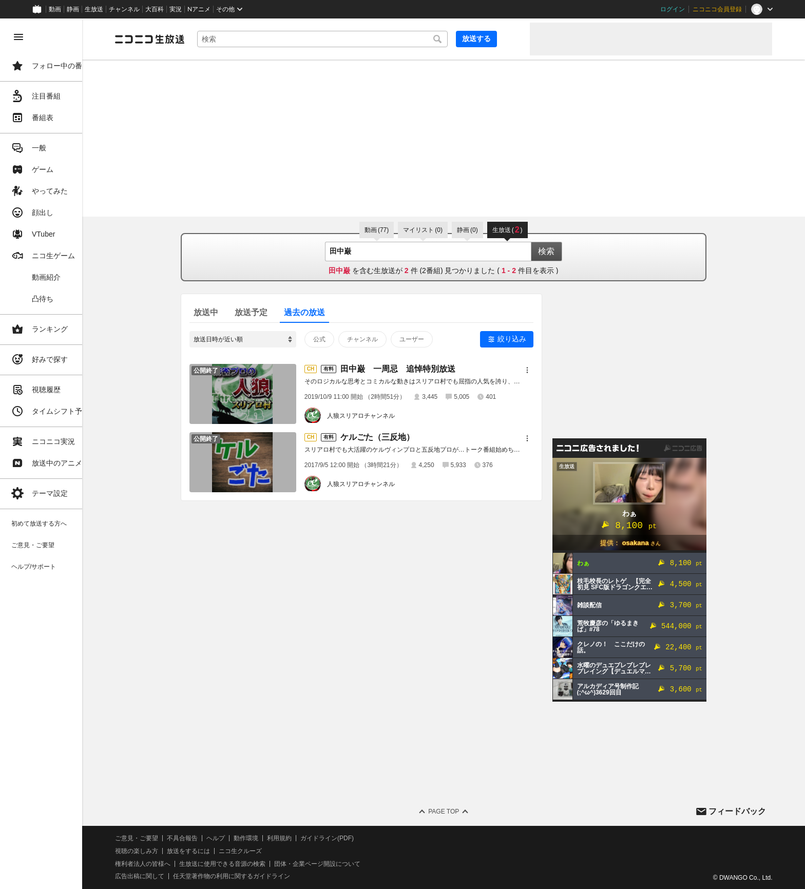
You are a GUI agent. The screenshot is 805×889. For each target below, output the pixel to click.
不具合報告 (215, 838)
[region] (57, 453)
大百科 (154, 9)
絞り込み (528, 339)
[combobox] (349, 39)
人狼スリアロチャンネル (377, 415)
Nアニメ (198, 9)
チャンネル (124, 9)
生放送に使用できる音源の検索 (255, 864)
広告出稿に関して (172, 876)
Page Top (460, 811)
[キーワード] (349, 39)
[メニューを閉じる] (18, 37)
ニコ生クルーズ (273, 851)
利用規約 (312, 838)
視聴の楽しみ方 (169, 851)
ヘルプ (248, 838)
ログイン (672, 9)
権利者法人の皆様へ (175, 863)
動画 (55, 9)
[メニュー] (544, 370)
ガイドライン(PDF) (360, 838)
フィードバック (737, 811)
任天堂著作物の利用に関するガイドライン (264, 876)
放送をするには (221, 851)
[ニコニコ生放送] (183, 39)
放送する (497, 38)
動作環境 (278, 838)
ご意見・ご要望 (169, 838)
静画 (73, 9)
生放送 (94, 9)
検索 (562, 251)
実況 (175, 9)
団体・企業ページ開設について (350, 864)
